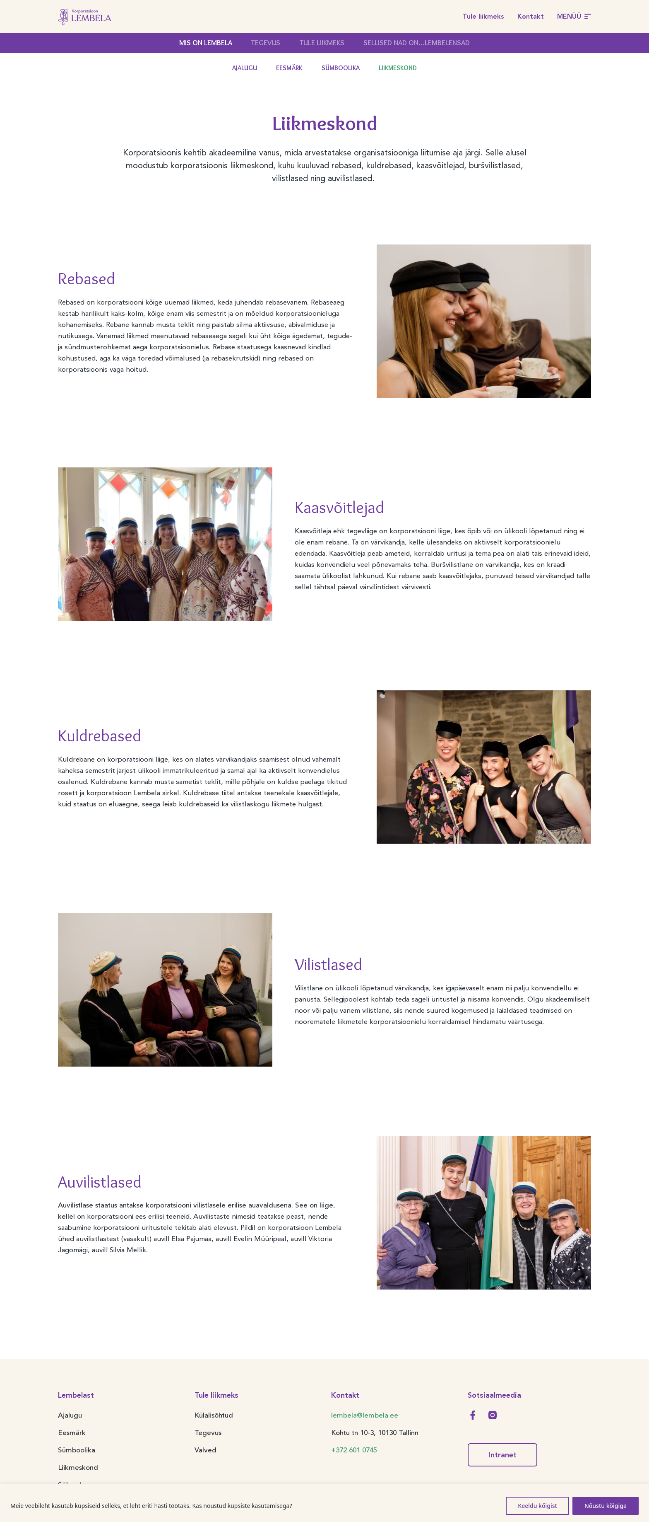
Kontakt (530, 16)
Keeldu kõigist (537, 1506)
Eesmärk (289, 68)
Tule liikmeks (483, 16)
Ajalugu (244, 68)
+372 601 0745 (354, 1450)
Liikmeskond (398, 68)
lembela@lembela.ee (364, 1415)
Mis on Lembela (205, 42)
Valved (205, 1450)
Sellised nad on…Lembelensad (416, 42)
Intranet (502, 1454)
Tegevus (265, 42)
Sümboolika (341, 68)
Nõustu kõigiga (605, 1506)
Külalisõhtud (214, 1415)
